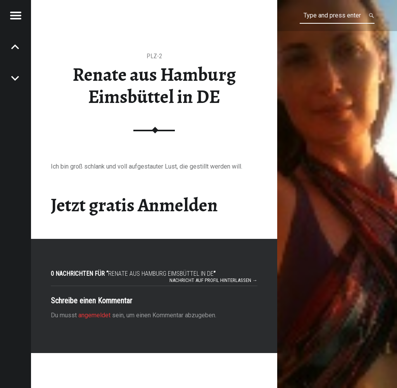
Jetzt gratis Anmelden (134, 205)
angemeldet (94, 315)
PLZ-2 (154, 56)
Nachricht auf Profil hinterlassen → (213, 280)
